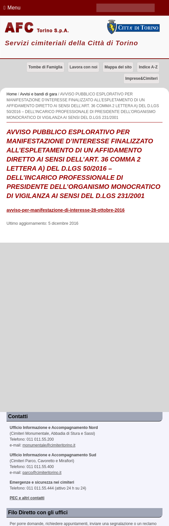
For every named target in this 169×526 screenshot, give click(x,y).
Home (12, 94)
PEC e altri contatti (27, 498)
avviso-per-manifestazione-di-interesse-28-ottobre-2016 (66, 210)
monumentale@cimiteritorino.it (48, 445)
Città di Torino (133, 27)
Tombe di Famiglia (45, 67)
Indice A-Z (148, 67)
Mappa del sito (118, 67)
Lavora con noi (83, 67)
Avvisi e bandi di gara (38, 94)
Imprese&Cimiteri (141, 78)
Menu (11, 8)
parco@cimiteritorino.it (42, 472)
